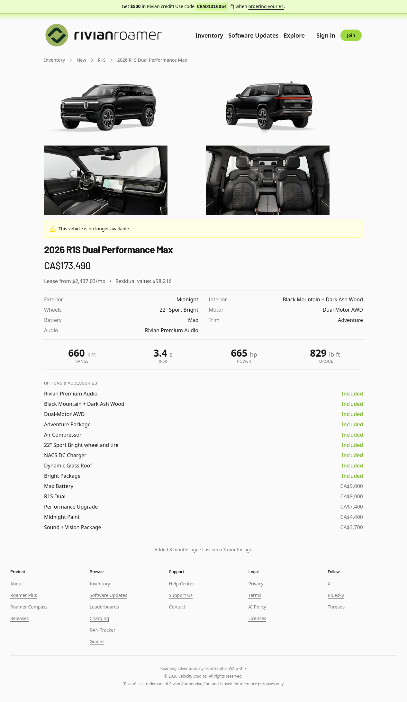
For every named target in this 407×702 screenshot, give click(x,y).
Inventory (209, 35)
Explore (298, 35)
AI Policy (257, 607)
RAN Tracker (102, 630)
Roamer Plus (23, 595)
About (16, 584)
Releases (19, 618)
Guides (97, 641)
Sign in (325, 35)
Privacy (255, 584)
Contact (177, 607)
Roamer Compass (29, 607)
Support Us (181, 595)
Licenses (257, 618)
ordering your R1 (266, 6)
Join (351, 35)
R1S (102, 60)
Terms (254, 595)
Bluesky (336, 595)
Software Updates (253, 35)
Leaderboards (104, 607)
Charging (99, 618)
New (81, 60)
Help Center (181, 584)
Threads (336, 607)
